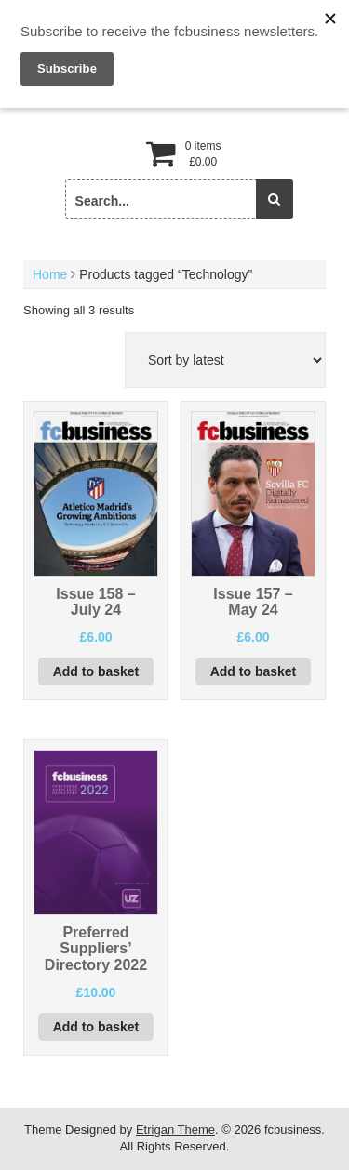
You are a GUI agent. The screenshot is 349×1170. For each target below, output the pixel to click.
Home (50, 274)
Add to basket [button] (96, 671)
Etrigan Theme (175, 1130)
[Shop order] (225, 360)
